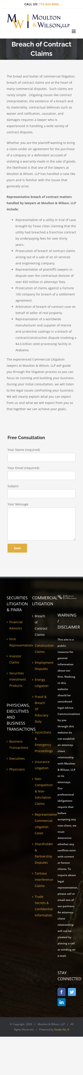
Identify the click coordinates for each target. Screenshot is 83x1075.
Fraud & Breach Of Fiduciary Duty (41, 709)
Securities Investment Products (16, 679)
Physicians (16, 769)
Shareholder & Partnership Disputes (42, 853)
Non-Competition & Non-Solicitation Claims (42, 791)
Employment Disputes (42, 665)
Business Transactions (16, 744)
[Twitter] (72, 992)
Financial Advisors (16, 625)
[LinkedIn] (62, 1002)
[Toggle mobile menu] (74, 31)
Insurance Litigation (42, 765)
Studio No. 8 (61, 1029)
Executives (16, 758)
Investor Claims (15, 659)
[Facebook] (62, 992)
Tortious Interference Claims (42, 879)
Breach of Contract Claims (41, 625)
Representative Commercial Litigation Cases (42, 823)
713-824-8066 (49, 4)
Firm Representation (16, 642)
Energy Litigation (41, 682)
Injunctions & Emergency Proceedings (42, 741)
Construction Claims (42, 648)
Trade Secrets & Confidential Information (42, 906)
